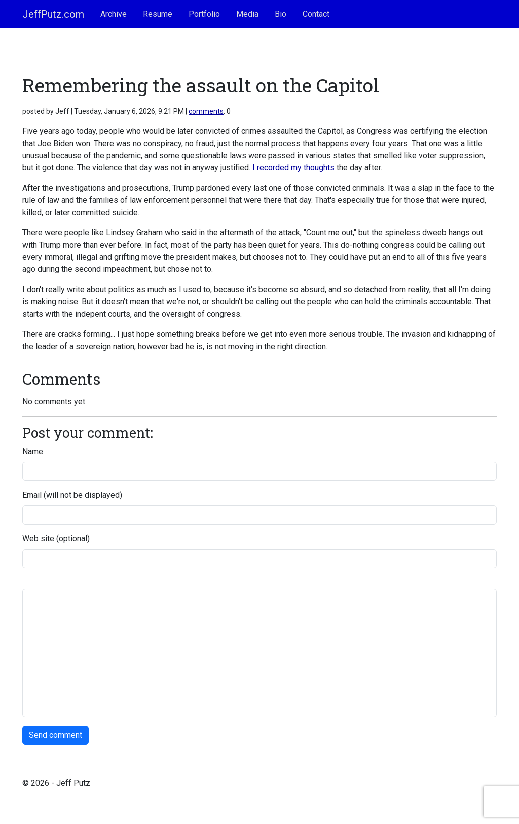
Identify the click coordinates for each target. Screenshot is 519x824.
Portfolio (204, 14)
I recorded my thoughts (293, 168)
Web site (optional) (56, 538)
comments (206, 111)
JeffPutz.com (53, 14)
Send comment (55, 735)
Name (32, 451)
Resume (157, 14)
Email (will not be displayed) (72, 495)
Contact (316, 14)
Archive (113, 14)
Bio (280, 14)
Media (247, 14)
